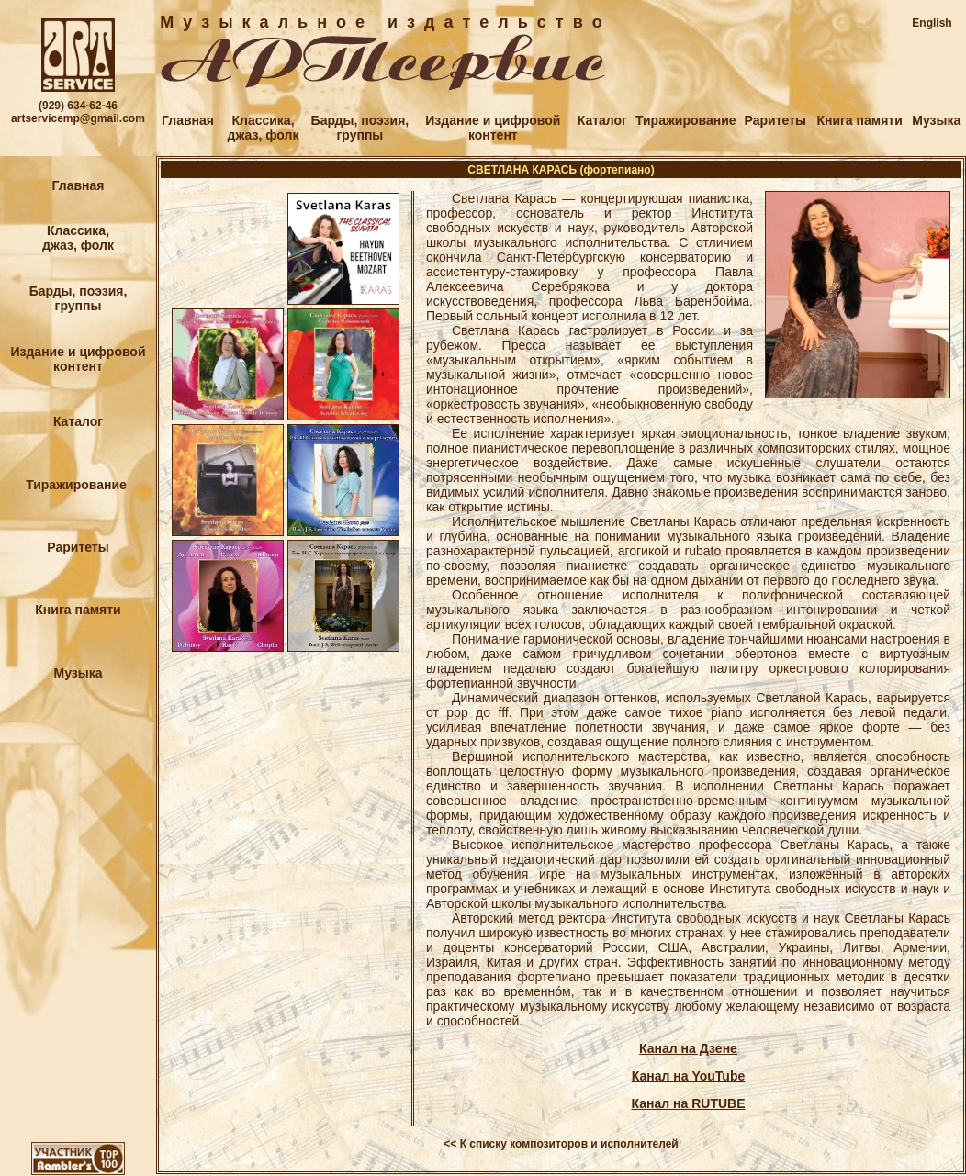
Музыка (936, 120)
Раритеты (775, 120)
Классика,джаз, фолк (263, 127)
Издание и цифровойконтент (492, 127)
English (931, 23)
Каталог (602, 120)
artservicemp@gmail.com (78, 118)
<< (450, 1143)
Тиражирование (685, 120)
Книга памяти (859, 120)
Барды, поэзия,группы (360, 127)
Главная (188, 120)
